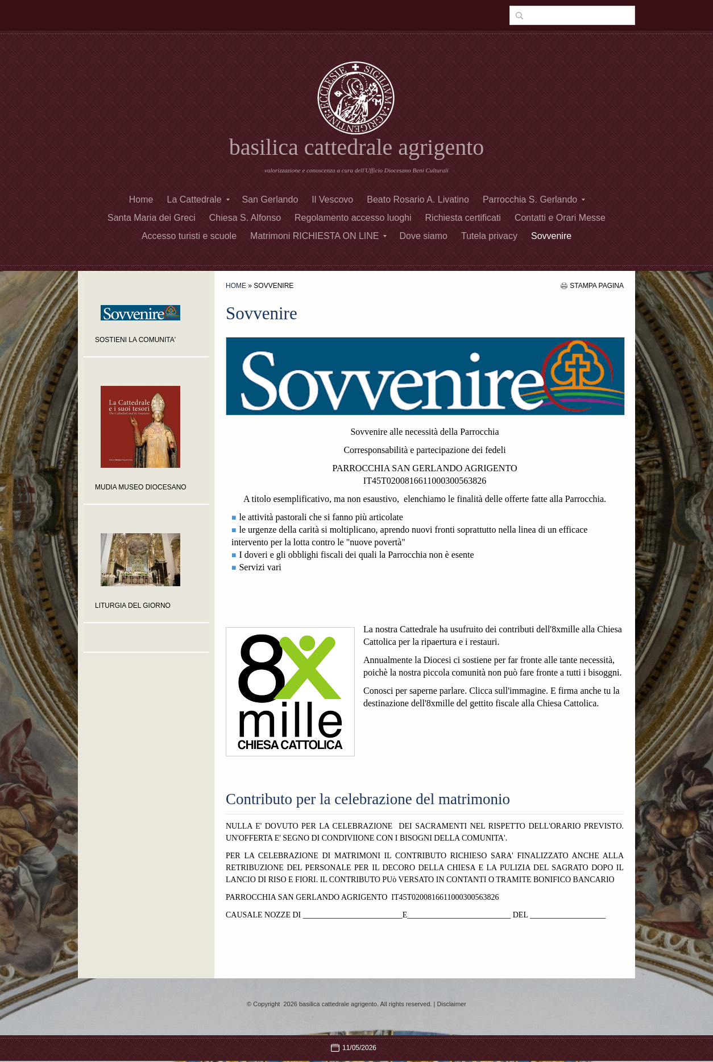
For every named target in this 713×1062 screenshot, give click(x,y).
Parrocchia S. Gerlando (534, 199)
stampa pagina (597, 285)
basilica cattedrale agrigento (356, 147)
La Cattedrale (198, 199)
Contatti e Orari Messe (560, 218)
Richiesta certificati (463, 218)
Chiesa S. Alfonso (245, 218)
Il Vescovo (332, 199)
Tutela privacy (489, 236)
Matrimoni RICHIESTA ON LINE (318, 236)
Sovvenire (551, 236)
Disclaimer (451, 1004)
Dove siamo (423, 236)
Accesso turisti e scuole (189, 236)
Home (141, 199)
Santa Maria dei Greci (151, 218)
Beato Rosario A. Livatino (418, 199)
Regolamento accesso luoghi (353, 218)
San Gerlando (270, 199)
